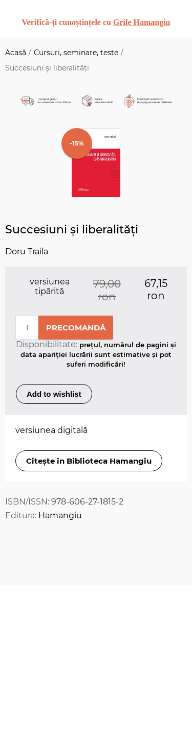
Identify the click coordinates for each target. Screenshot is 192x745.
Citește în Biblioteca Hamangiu (89, 461)
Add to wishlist (54, 394)
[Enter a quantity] (26, 328)
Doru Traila (26, 251)
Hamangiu (60, 515)
